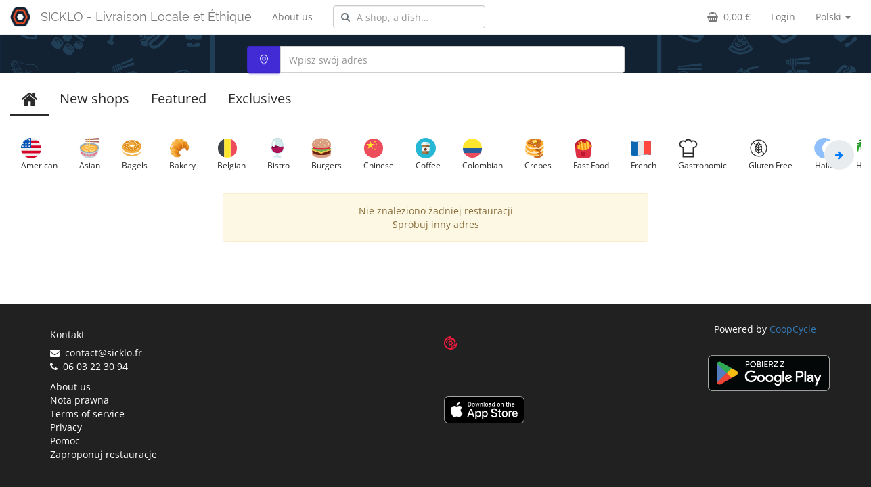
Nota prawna (79, 400)
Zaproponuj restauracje (103, 454)
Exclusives (260, 98)
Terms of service (87, 413)
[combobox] (409, 16)
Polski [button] (833, 16)
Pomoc (65, 440)
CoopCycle (792, 329)
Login (783, 16)
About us (292, 16)
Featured (178, 98)
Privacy (66, 427)
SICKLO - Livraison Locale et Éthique (146, 16)
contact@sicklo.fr (96, 352)
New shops (94, 98)
